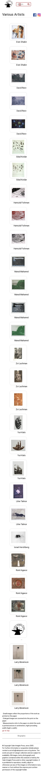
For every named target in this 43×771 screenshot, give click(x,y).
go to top (6, 730)
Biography (21, 735)
